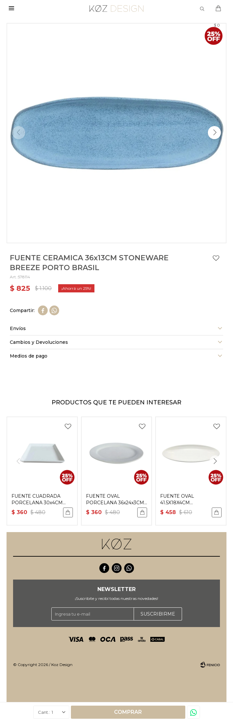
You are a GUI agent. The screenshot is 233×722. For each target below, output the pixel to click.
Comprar (128, 712)
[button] (214, 132)
